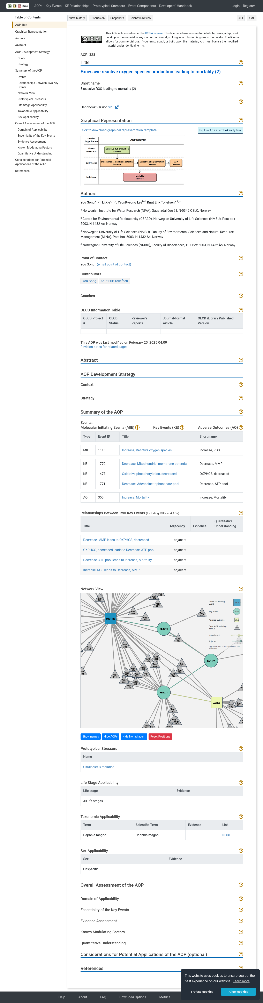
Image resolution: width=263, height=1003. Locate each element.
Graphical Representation (31, 31)
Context (23, 58)
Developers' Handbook (175, 6)
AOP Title (21, 24)
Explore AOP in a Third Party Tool (220, 130)
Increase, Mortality (135, 497)
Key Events (54, 6)
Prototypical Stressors (109, 6)
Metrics (164, 997)
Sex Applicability (28, 117)
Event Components (142, 6)
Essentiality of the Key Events (36, 135)
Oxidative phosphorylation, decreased (149, 474)
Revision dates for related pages (104, 347)
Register (249, 6)
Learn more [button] (241, 981)
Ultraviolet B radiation (98, 767)
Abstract (20, 45)
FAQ (103, 997)
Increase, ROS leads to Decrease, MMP (111, 570)
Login (236, 6)
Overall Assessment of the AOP (35, 123)
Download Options (132, 997)
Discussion (98, 18)
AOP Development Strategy (32, 52)
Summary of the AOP (28, 70)
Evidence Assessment (32, 141)
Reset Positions (160, 736)
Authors (20, 38)
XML (252, 18)
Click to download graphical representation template (119, 130)
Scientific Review (140, 18)
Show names (90, 736)
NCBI (226, 835)
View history (77, 18)
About (82, 997)
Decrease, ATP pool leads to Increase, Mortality (117, 560)
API (241, 18)
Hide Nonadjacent (133, 736)
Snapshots (117, 18)
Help (61, 997)
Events (22, 77)
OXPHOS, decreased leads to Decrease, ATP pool (118, 550)
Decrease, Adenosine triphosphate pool (150, 484)
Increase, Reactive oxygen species (147, 450)
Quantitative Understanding (35, 153)
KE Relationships (77, 6)
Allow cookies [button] (238, 991)
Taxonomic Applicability (33, 111)
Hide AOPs (111, 736)
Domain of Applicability (32, 129)
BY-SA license (154, 33)
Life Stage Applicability (32, 105)
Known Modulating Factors (35, 147)
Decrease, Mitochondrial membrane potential (155, 464)
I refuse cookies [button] (202, 991)
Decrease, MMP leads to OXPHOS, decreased (116, 540)
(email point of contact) (114, 264)
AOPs (38, 6)
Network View (26, 93)
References (22, 171)
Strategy (23, 64)
